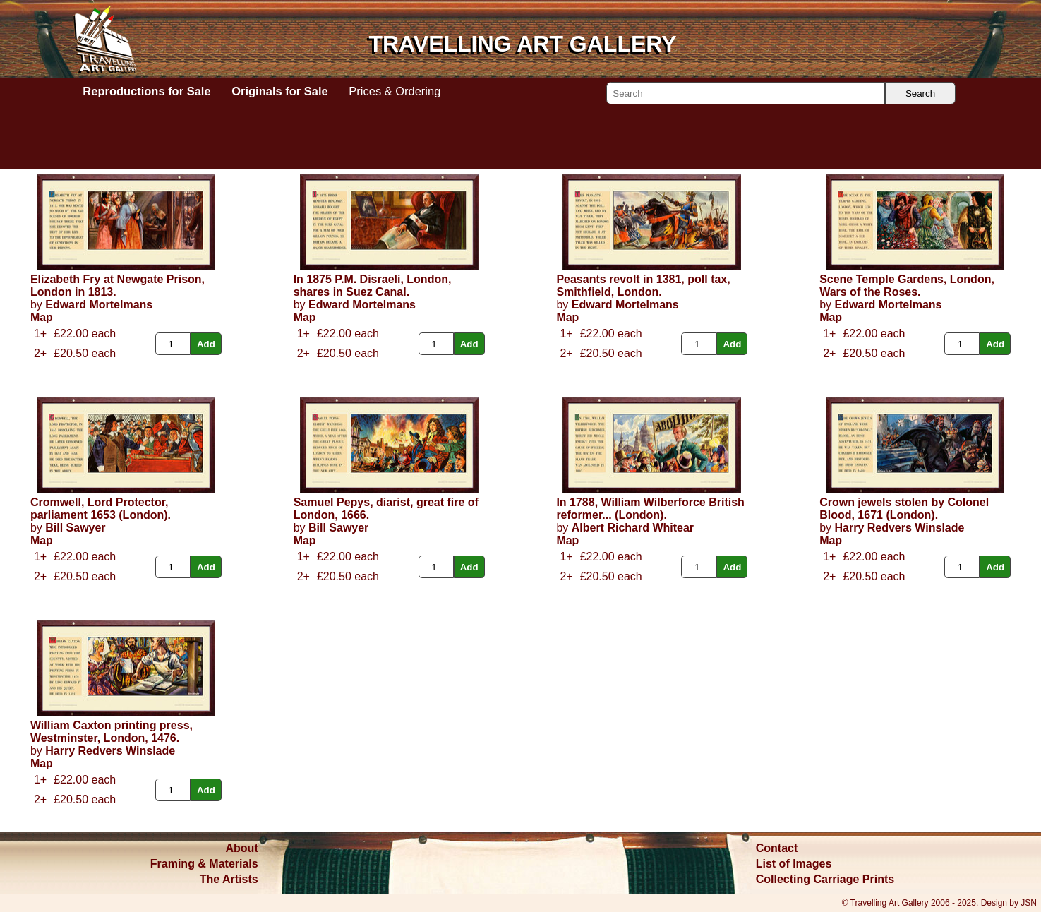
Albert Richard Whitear (633, 528)
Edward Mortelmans (98, 305)
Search (920, 93)
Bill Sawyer (75, 528)
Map (41, 317)
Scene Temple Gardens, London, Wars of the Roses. (906, 285)
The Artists (229, 879)
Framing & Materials (204, 864)
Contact (777, 848)
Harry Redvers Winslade (899, 528)
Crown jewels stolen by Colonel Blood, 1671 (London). (904, 508)
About (242, 848)
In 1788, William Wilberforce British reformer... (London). (650, 508)
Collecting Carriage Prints (825, 879)
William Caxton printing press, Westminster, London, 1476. (111, 731)
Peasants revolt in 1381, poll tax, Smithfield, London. (643, 285)
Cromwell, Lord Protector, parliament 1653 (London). (100, 508)
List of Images (794, 864)
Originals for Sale (279, 91)
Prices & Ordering (394, 91)
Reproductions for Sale (146, 91)
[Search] (745, 93)
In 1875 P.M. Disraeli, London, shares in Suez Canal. (373, 285)
